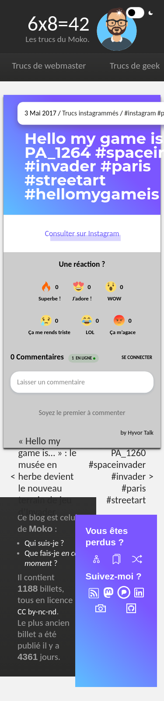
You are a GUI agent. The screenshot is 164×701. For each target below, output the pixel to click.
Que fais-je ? (51, 558)
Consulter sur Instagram (82, 234)
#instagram (140, 113)
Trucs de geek (135, 65)
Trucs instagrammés (90, 113)
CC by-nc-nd (36, 612)
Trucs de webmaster (49, 65)
